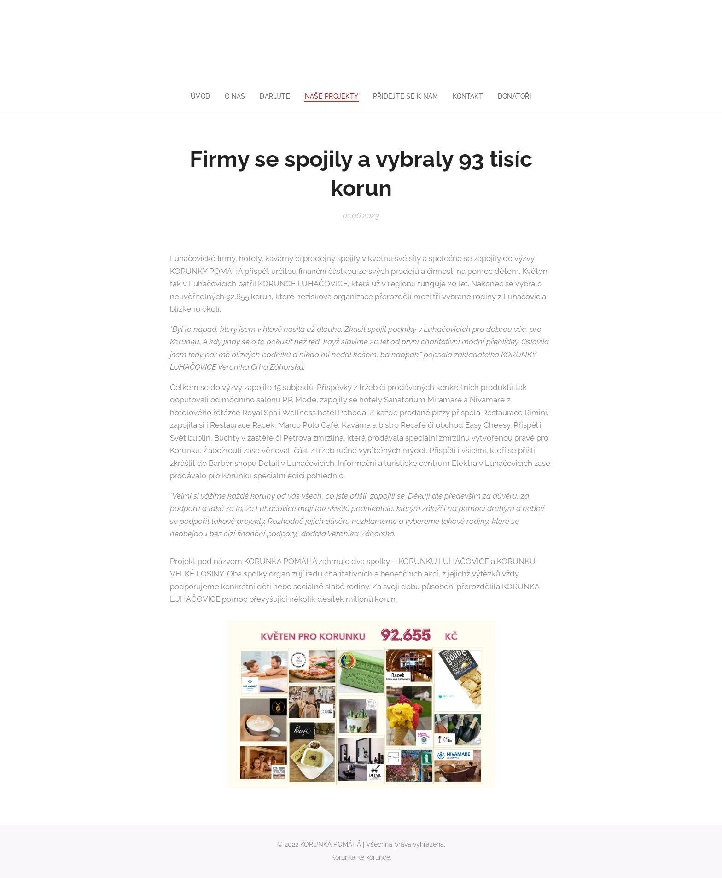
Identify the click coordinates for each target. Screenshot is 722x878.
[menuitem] (198, 96)
